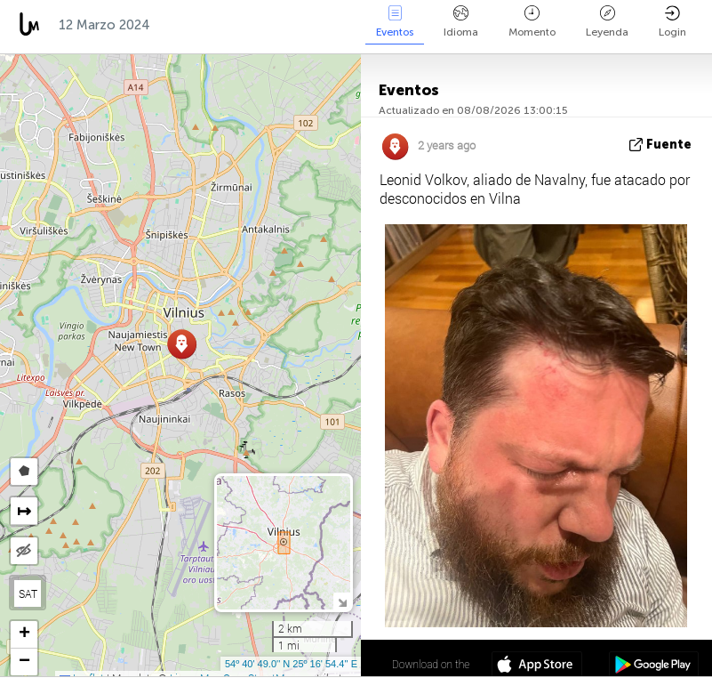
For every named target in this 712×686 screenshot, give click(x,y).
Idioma (461, 21)
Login (672, 21)
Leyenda (607, 21)
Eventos (394, 21)
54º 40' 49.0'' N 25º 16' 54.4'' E (291, 663)
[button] (181, 344)
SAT (28, 593)
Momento (532, 21)
